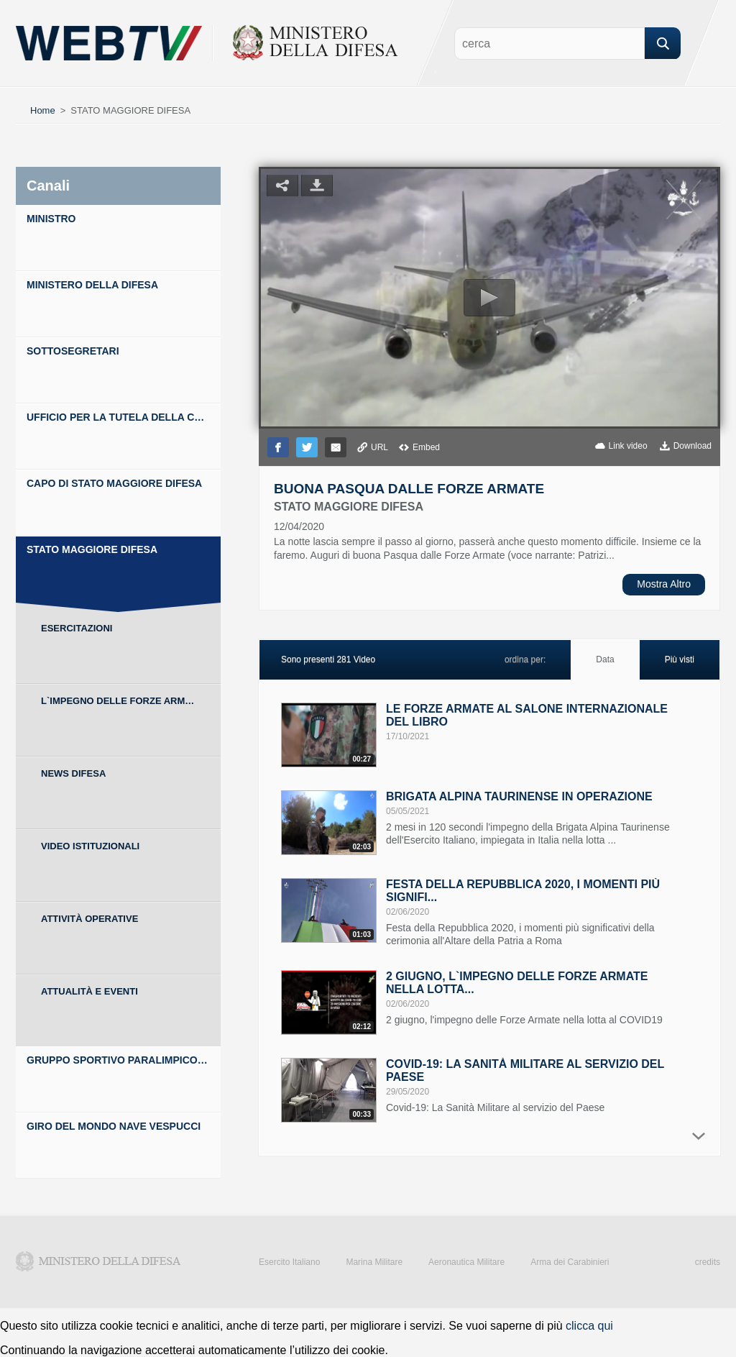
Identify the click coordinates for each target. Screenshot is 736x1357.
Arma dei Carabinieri (569, 1262)
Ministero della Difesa (98, 1261)
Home (42, 110)
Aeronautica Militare (466, 1262)
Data (605, 659)
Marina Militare (374, 1262)
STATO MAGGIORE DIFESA (130, 110)
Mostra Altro (664, 584)
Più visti (679, 659)
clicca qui (589, 1326)
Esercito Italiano (289, 1262)
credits (707, 1262)
